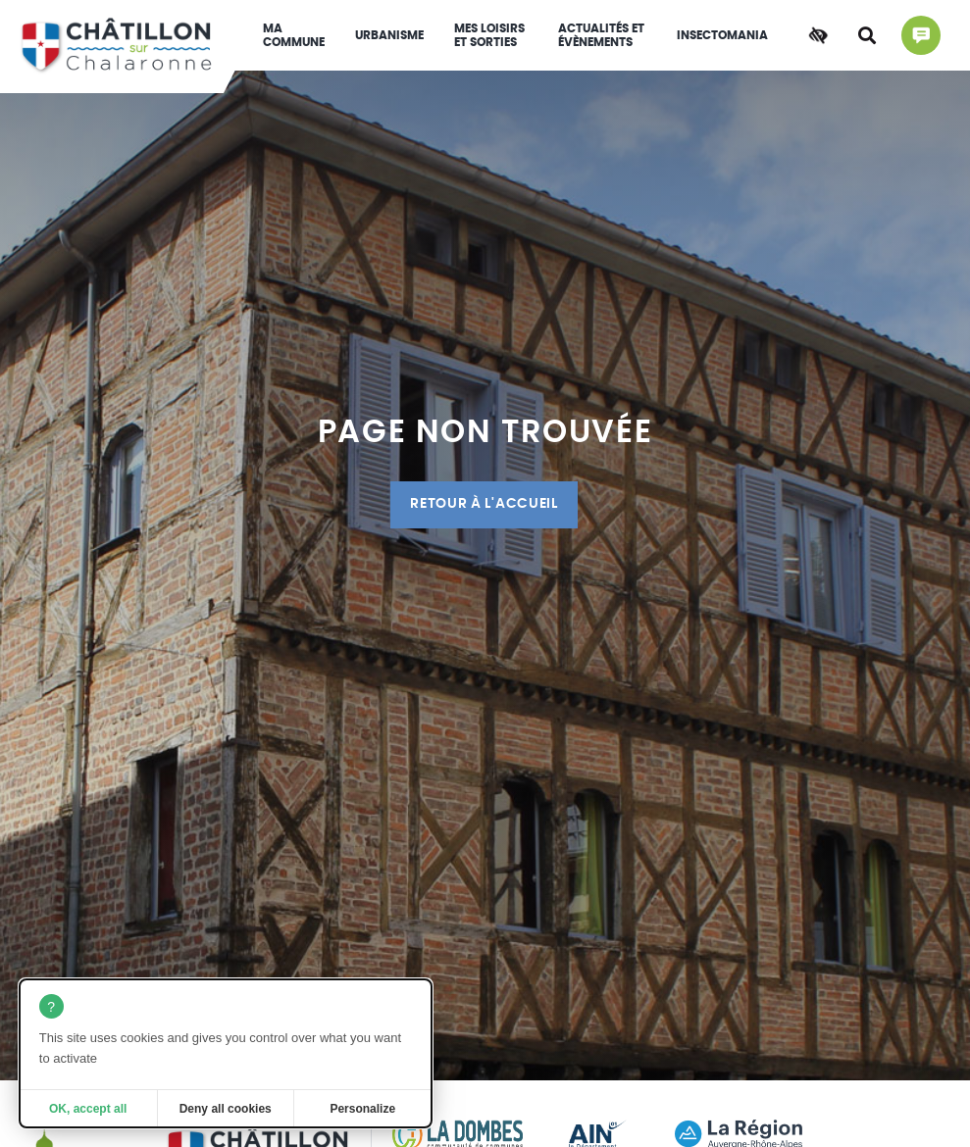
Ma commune (294, 35)
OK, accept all (88, 1109)
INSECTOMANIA (722, 35)
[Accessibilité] (818, 35)
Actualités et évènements (601, 35)
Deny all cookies (225, 1109)
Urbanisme (389, 35)
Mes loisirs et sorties (489, 35)
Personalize (362, 1109)
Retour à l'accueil (483, 504)
